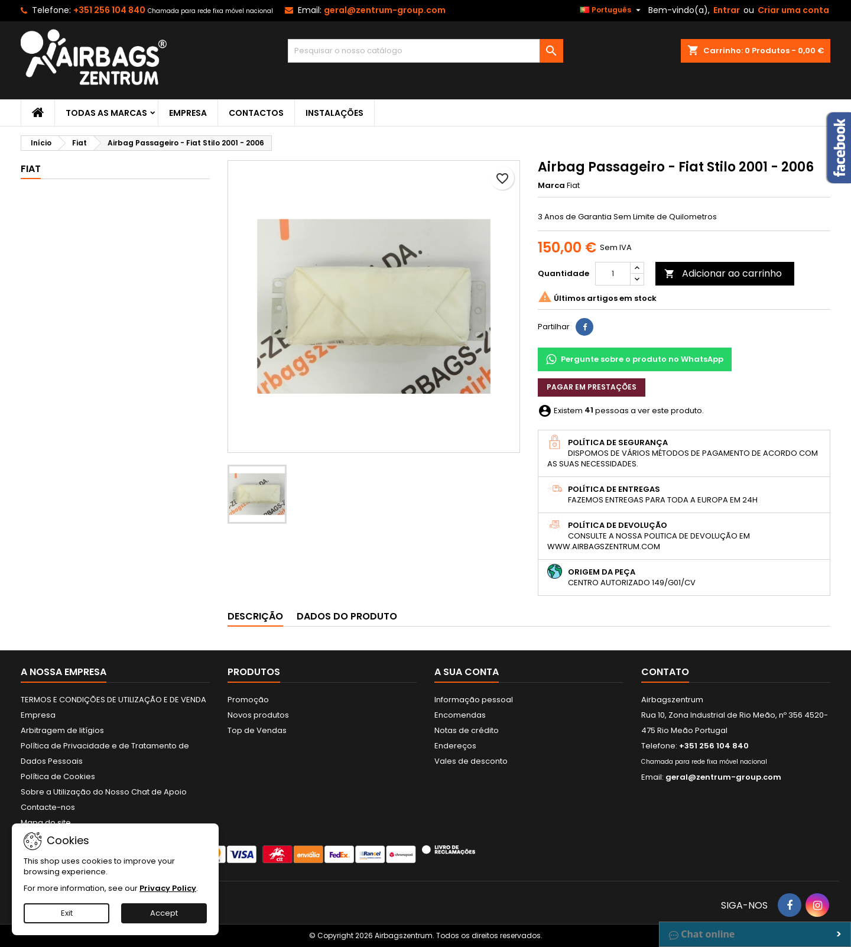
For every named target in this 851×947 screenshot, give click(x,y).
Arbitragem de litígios (62, 730)
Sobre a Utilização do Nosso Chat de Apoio (104, 791)
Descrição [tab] (255, 616)
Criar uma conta (793, 10)
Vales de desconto (471, 761)
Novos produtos (258, 715)
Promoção (248, 699)
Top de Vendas (257, 730)
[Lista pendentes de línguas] (612, 10)
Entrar (726, 10)
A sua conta (466, 672)
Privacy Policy (167, 888)
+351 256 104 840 (109, 10)
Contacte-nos (48, 807)
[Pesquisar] (426, 51)
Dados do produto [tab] (347, 616)
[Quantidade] (613, 274)
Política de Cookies (58, 776)
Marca (551, 185)
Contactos (256, 113)
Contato (665, 672)
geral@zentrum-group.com (385, 10)
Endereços (455, 745)
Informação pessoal (473, 699)
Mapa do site (46, 822)
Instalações (334, 113)
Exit (67, 913)
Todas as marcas (106, 113)
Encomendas (460, 715)
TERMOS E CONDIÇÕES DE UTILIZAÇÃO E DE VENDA (113, 699)
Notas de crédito (466, 730)
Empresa (188, 113)
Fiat (31, 169)
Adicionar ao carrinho (723, 273)
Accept (164, 913)
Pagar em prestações (591, 387)
